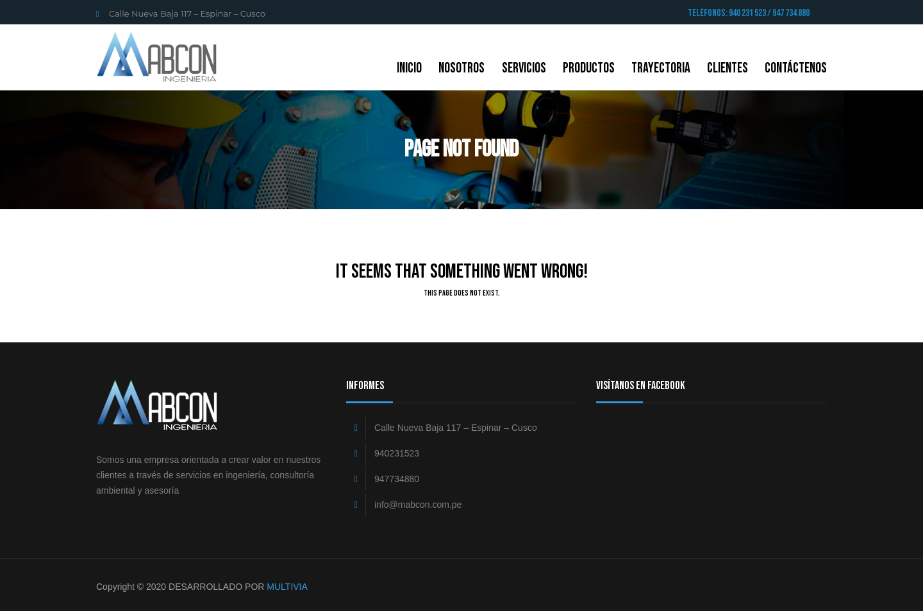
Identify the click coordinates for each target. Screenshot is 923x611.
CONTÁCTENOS (796, 68)
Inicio (409, 68)
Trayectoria (660, 68)
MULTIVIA (287, 587)
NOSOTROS (461, 68)
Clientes (727, 68)
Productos (589, 68)
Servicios (524, 68)
